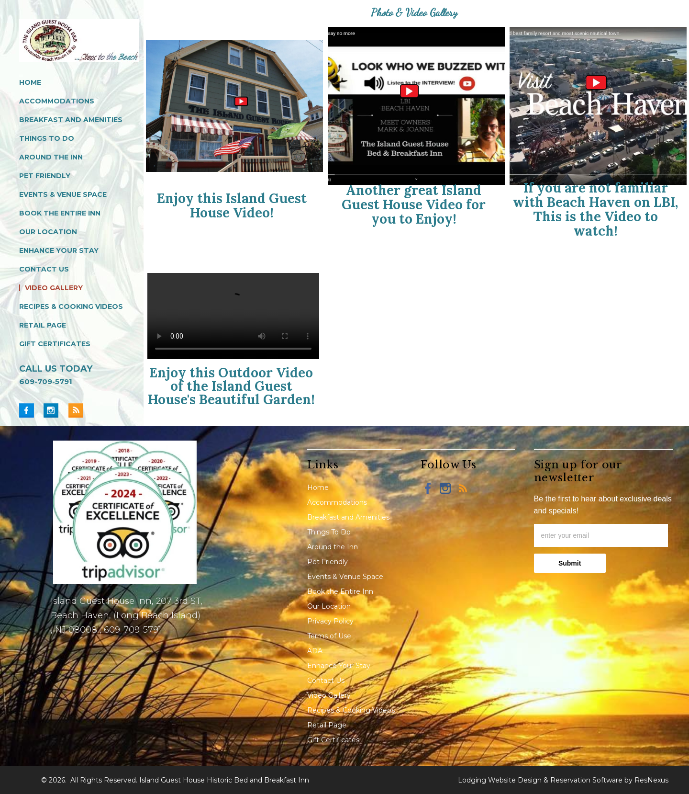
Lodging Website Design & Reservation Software (540, 780)
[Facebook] (30, 410)
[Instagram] (55, 410)
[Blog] (75, 410)
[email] (601, 535)
